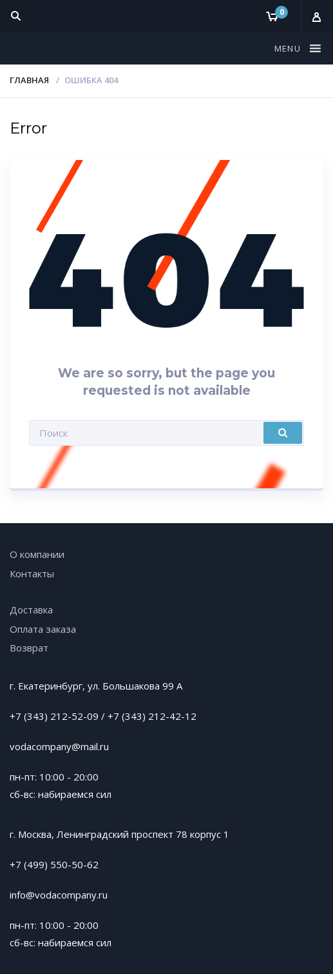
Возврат (29, 647)
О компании (37, 554)
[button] (289, 48)
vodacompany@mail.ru (59, 746)
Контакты (32, 573)
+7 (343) (128, 716)
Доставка (31, 609)
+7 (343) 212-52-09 (54, 716)
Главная (29, 80)
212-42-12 (172, 716)
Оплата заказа (43, 628)
